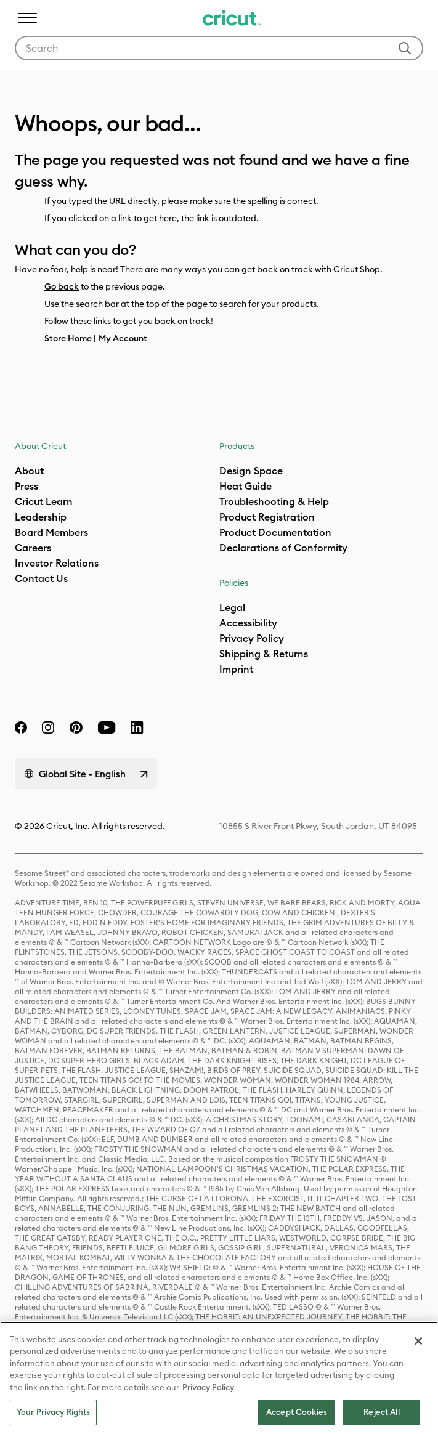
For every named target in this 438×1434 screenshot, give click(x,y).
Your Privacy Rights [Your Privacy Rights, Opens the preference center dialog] (53, 1412)
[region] (219, 1377)
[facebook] (21, 727)
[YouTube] (106, 727)
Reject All (381, 1412)
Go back (61, 286)
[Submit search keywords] (404, 48)
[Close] (418, 1341)
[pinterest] (76, 727)
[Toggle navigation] (27, 18)
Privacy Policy (251, 638)
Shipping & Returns (263, 653)
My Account (123, 338)
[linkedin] (137, 727)
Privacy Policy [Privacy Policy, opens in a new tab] (208, 1387)
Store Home (68, 338)
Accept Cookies (296, 1412)
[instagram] (48, 727)
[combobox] (219, 48)
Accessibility (248, 623)
